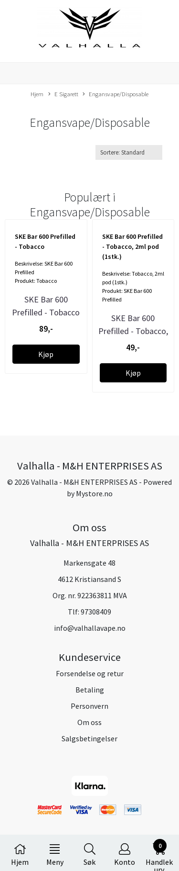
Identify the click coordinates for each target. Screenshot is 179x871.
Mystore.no (94, 493)
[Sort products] (128, 152)
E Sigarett (63, 94)
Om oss (89, 722)
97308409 (96, 611)
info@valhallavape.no (90, 628)
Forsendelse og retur (90, 673)
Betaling (89, 689)
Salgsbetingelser (89, 738)
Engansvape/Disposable (115, 94)
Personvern (89, 706)
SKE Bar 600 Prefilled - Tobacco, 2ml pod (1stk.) (133, 331)
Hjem (37, 94)
